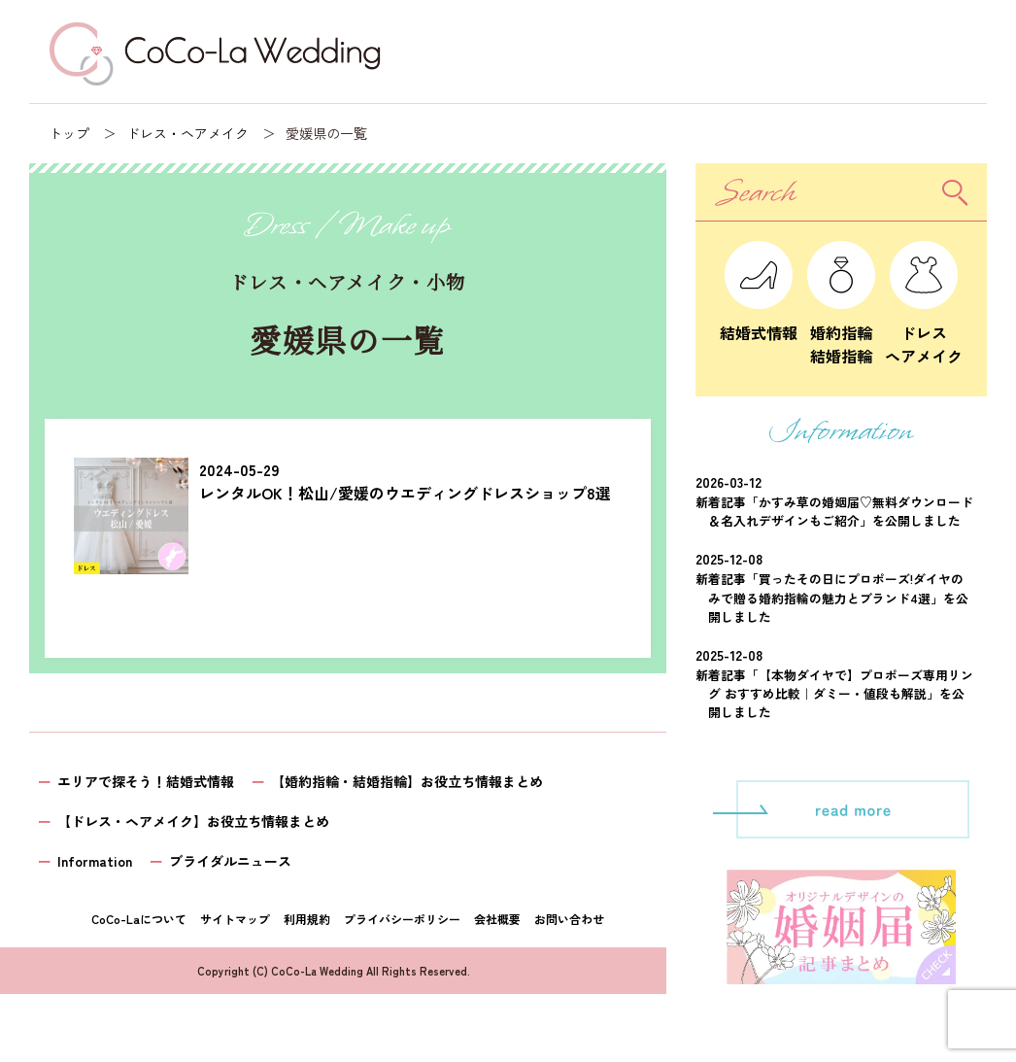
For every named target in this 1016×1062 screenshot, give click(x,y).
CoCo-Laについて (138, 918)
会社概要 (497, 918)
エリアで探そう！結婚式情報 (145, 781)
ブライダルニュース (230, 861)
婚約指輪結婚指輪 (841, 332)
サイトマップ (235, 918)
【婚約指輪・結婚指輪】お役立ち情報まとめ (407, 781)
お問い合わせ (569, 918)
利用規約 (307, 918)
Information (94, 861)
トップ (69, 133)
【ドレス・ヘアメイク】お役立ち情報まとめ (193, 821)
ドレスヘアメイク (924, 332)
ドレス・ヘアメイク (187, 133)
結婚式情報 (758, 320)
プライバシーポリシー (402, 918)
